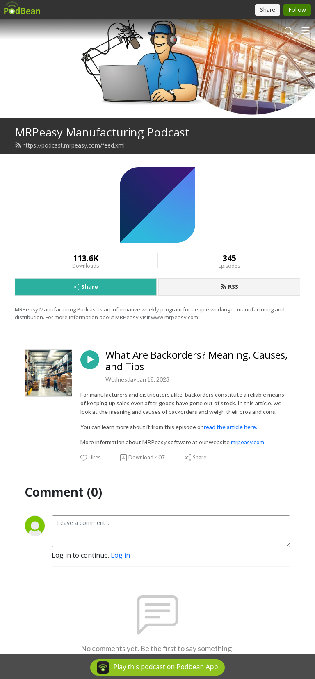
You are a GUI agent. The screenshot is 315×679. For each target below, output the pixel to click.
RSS (229, 287)
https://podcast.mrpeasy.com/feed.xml (70, 145)
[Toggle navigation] (305, 30)
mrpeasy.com (247, 441)
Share (86, 287)
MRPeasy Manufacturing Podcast (102, 132)
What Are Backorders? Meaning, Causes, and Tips (196, 361)
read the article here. (230, 426)
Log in (120, 555)
